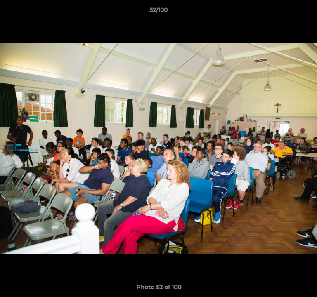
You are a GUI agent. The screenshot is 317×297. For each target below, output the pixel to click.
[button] (307, 12)
